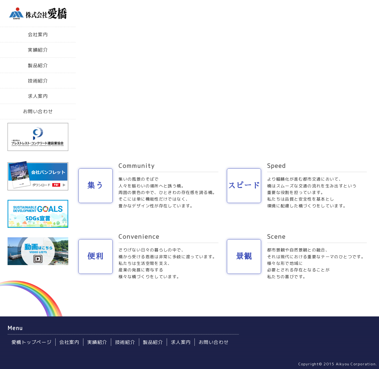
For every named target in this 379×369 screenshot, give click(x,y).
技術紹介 (38, 80)
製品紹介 (38, 65)
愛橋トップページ (31, 342)
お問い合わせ (38, 111)
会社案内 (38, 34)
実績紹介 (38, 49)
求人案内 (38, 96)
